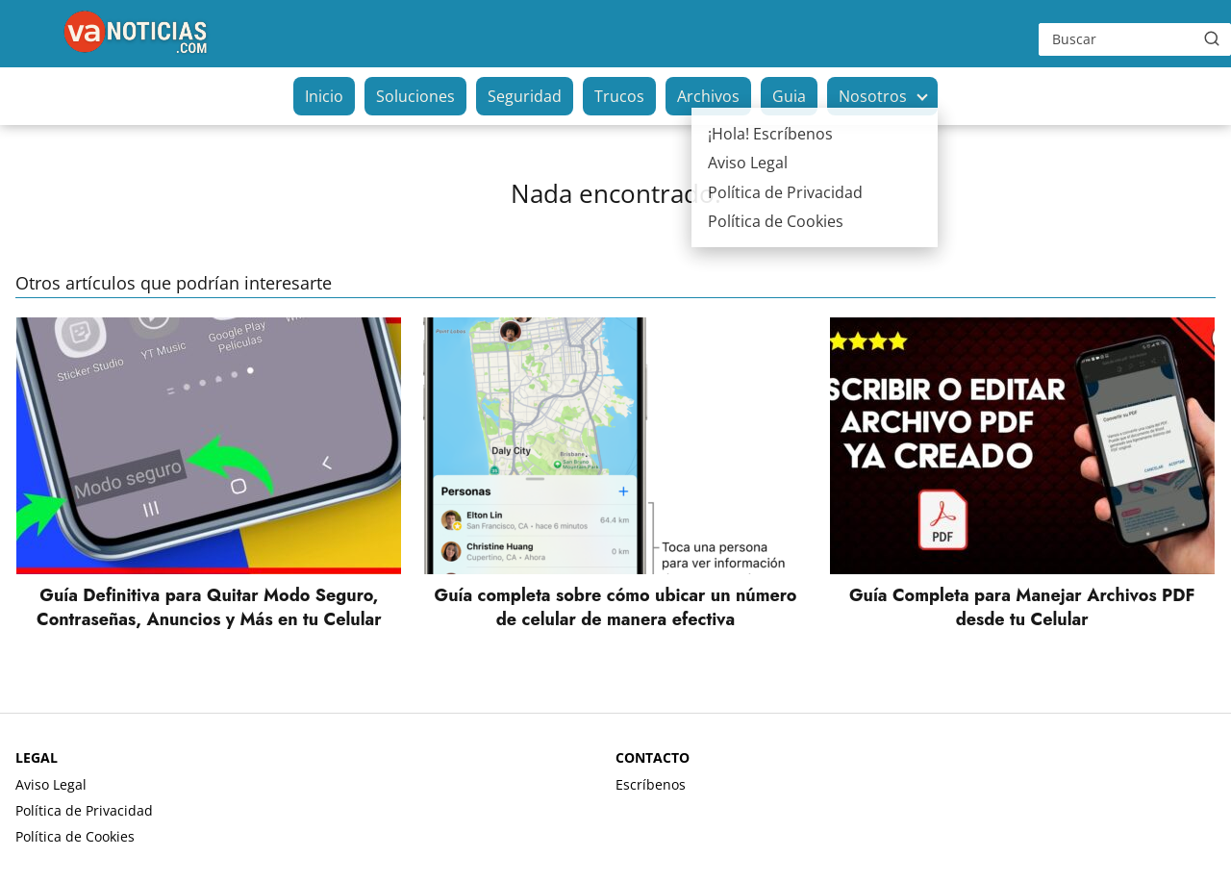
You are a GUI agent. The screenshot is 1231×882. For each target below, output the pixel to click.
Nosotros (873, 96)
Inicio (324, 96)
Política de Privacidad (84, 810)
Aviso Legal (51, 784)
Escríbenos (651, 784)
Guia (789, 96)
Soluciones (415, 96)
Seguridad (525, 96)
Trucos (619, 96)
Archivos (708, 96)
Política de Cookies (75, 836)
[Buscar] (1212, 38)
